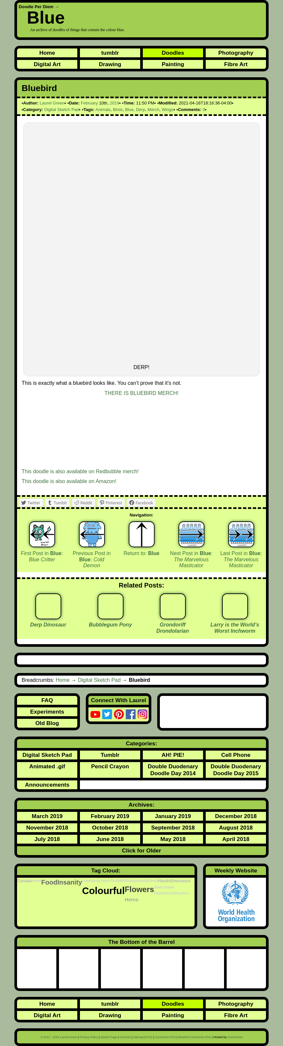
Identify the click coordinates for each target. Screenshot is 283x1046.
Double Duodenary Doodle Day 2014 (173, 769)
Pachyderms (164, 893)
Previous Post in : (92, 559)
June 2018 (110, 839)
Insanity (69, 882)
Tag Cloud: (105, 870)
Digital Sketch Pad (61, 109)
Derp (140, 109)
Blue (46, 17)
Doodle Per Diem (36, 6)
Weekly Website (236, 870)
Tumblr (110, 755)
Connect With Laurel (118, 700)
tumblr (110, 52)
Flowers (139, 889)
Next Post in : (191, 559)
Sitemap (138, 1037)
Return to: (141, 553)
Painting (173, 64)
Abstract (151, 881)
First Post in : (42, 556)
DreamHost (235, 1037)
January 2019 (173, 816)
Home (47, 52)
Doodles (173, 52)
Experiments (47, 711)
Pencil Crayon (110, 766)
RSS (149, 1037)
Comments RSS (165, 1037)
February (89, 103)
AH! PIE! (172, 755)
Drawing (110, 64)
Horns (132, 899)
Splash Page (109, 1037)
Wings (168, 109)
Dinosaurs (181, 881)
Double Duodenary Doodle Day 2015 (236, 769)
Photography (236, 52)
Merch (153, 109)
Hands (164, 881)
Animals (102, 109)
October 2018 (110, 827)
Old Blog (47, 723)
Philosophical (132, 881)
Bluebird (39, 88)
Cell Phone (236, 755)
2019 (114, 103)
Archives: (142, 804)
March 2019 (47, 816)
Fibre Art (236, 64)
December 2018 (235, 816)
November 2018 (47, 827)
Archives (125, 1037)
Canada (24, 881)
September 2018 (173, 827)
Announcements (47, 784)
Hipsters (182, 893)
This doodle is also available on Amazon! (69, 481)
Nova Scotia (164, 887)
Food (49, 882)
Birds (118, 109)
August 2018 (236, 827)
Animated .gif (47, 766)
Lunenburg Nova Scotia (101, 881)
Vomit (36, 881)
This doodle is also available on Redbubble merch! (80, 471)
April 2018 (236, 839)
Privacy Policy (89, 1037)
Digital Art (47, 64)
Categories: (141, 743)
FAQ (47, 700)
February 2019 (110, 816)
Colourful (103, 890)
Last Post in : (241, 559)
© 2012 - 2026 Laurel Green (59, 1037)
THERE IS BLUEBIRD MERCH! (141, 393)
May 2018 (172, 839)
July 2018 (47, 839)
